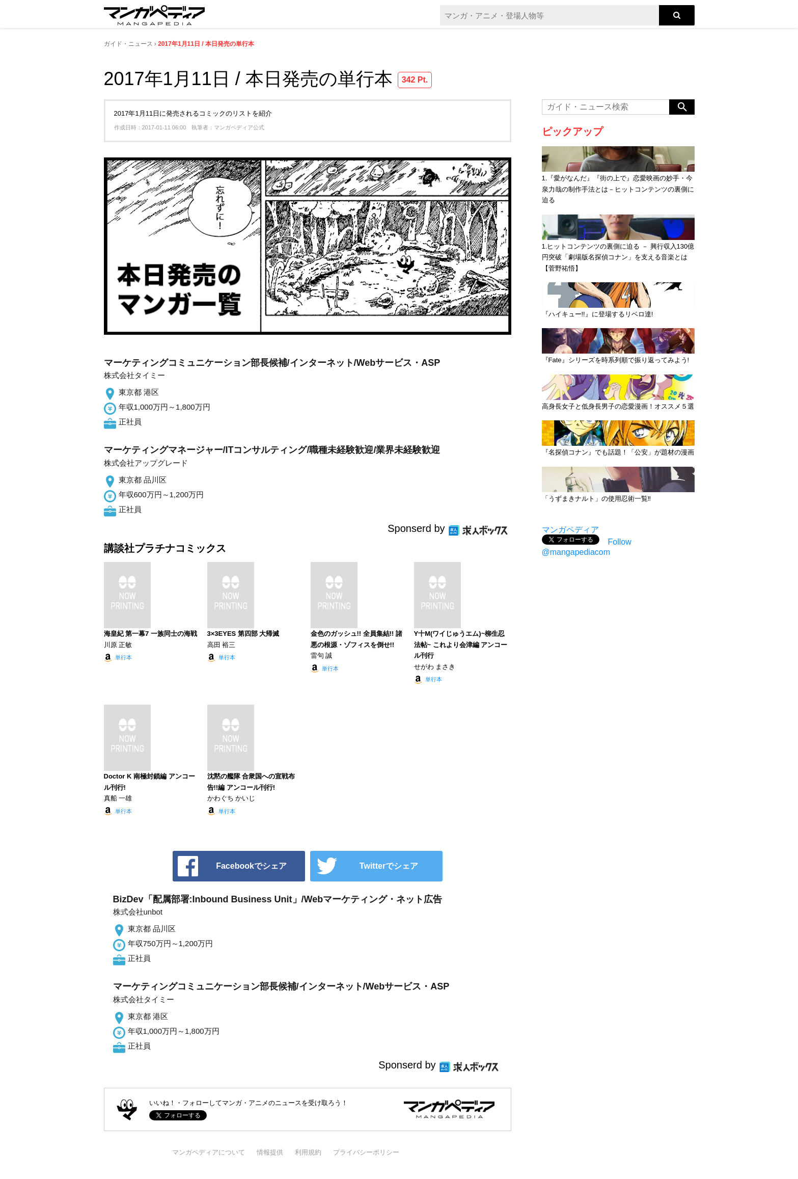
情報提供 (270, 1152)
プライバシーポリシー (366, 1152)
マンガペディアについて (208, 1152)
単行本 (123, 657)
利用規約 (308, 1152)
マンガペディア (570, 529)
